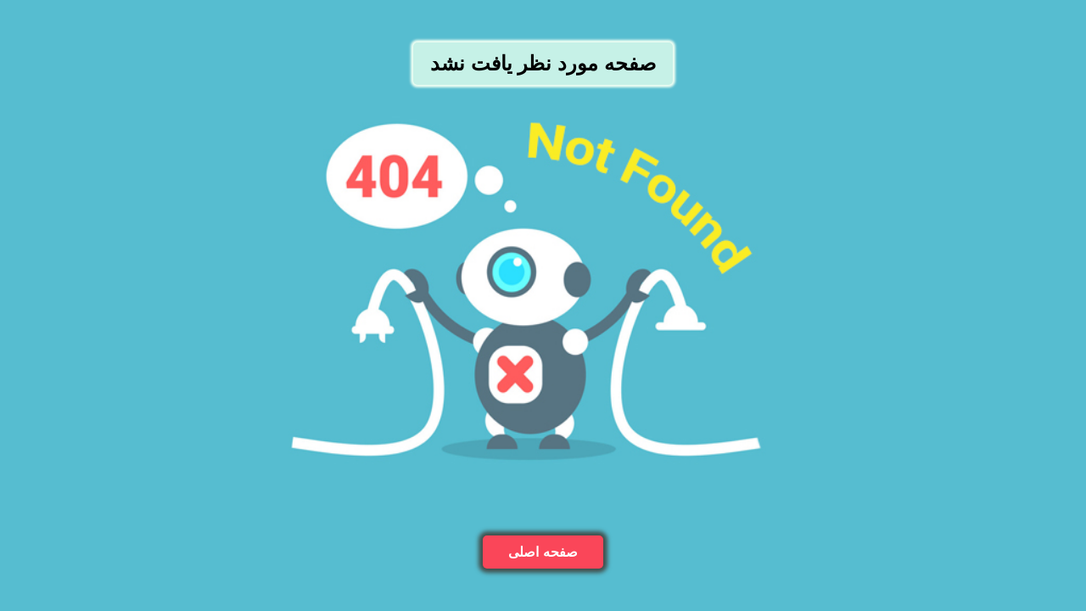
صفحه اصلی (542, 552)
